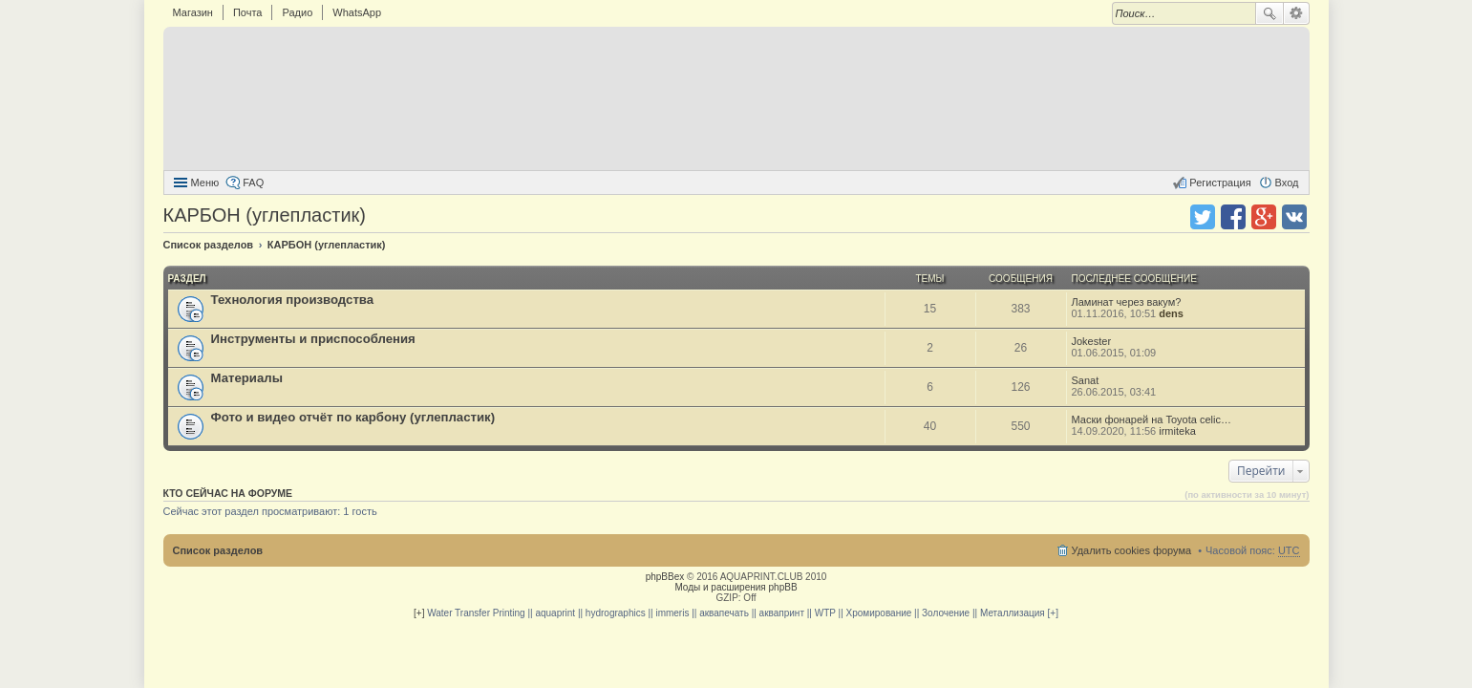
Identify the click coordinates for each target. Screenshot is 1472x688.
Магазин (193, 12)
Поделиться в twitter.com (1202, 216)
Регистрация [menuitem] (1219, 182)
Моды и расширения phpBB (735, 587)
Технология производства (292, 299)
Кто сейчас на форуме (228, 493)
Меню (205, 182)
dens (1171, 313)
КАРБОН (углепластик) (264, 215)
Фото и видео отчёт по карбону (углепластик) (353, 417)
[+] (419, 613)
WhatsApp (356, 12)
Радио (297, 12)
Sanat (1085, 380)
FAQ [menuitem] (253, 182)
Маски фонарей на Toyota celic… (1151, 419)
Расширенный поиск (1297, 13)
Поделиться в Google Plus (1263, 216)
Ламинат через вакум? (1127, 302)
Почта (248, 12)
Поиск (1269, 13)
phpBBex (665, 576)
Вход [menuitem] (1287, 182)
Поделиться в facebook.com (1233, 216)
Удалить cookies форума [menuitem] (1132, 550)
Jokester (1092, 341)
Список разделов (218, 550)
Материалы (247, 378)
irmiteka (1177, 431)
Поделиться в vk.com (1294, 216)
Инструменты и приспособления (313, 339)
